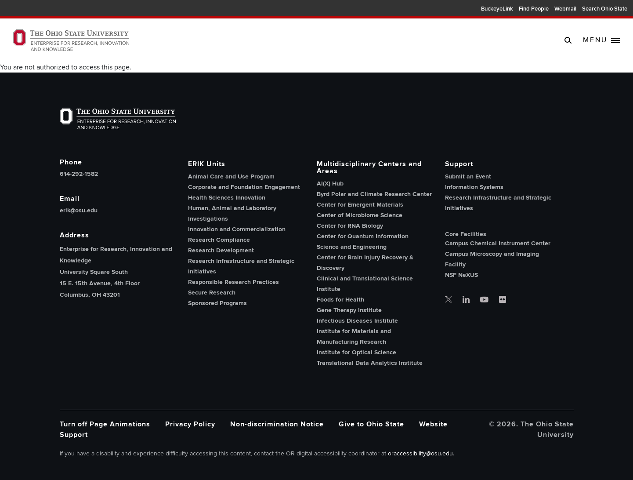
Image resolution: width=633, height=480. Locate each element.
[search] (568, 40)
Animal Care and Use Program (231, 176)
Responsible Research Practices (233, 282)
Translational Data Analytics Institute (370, 363)
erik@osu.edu (79, 210)
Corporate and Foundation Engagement (244, 187)
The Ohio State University (26, 9)
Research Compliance (219, 240)
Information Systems (474, 187)
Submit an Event (468, 176)
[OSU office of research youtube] (484, 300)
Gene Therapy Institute (349, 310)
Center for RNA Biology (350, 225)
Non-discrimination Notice (277, 424)
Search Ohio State (604, 8)
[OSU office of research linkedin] (466, 300)
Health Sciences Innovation (226, 197)
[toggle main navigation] (601, 40)
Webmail (565, 8)
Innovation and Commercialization (237, 229)
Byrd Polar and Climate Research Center (374, 194)
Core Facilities (465, 234)
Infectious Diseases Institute (357, 320)
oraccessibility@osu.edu (420, 453)
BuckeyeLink (497, 8)
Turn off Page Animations (105, 424)
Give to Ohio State (371, 424)
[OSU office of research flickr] (502, 300)
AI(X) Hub (330, 183)
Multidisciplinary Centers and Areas (369, 167)
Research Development (221, 250)
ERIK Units (206, 164)
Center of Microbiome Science (359, 215)
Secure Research (211, 292)
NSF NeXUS (461, 275)
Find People (534, 8)
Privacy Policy (190, 424)
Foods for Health (340, 299)
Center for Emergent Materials (360, 204)
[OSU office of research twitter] (448, 300)
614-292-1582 (79, 174)
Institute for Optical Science (356, 352)
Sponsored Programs (217, 303)
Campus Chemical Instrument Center (497, 243)
